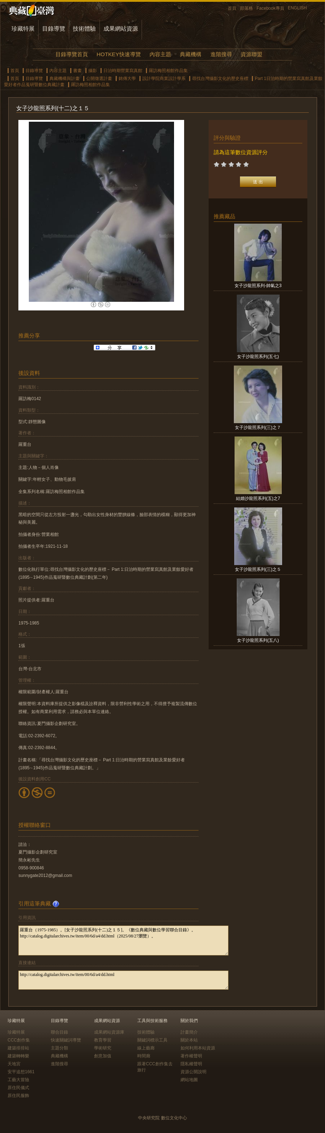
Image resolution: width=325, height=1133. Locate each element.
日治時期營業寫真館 (122, 70)
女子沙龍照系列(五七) (258, 356)
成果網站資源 (120, 29)
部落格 (246, 8)
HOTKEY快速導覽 (119, 54)
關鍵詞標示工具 (152, 1040)
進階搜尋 (221, 54)
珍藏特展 (23, 29)
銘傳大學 (127, 78)
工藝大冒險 (18, 1079)
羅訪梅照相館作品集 (168, 70)
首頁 (232, 8)
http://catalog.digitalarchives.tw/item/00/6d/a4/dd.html (123, 980)
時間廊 (143, 1055)
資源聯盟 (251, 54)
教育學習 (102, 1040)
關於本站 (189, 1040)
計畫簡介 (189, 1032)
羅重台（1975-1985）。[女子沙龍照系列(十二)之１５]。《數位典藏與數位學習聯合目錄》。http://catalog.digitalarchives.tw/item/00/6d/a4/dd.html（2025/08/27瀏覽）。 (123, 940)
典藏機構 (190, 54)
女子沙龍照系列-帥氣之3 (258, 285)
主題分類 (59, 1048)
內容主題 (160, 54)
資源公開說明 (193, 1071)
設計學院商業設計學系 (164, 78)
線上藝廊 (146, 1048)
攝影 (92, 70)
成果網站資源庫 (109, 1032)
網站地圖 (189, 1079)
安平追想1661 (21, 1071)
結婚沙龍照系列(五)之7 (258, 498)
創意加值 (102, 1055)
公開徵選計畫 (99, 78)
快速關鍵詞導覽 (66, 1040)
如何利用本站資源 (198, 1048)
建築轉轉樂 (18, 1055)
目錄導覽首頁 (71, 54)
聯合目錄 (59, 1032)
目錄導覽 (53, 29)
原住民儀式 (18, 1087)
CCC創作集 (19, 1040)
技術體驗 (84, 29)
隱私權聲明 (191, 1063)
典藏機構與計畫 (64, 78)
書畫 (77, 70)
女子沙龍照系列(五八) (258, 640)
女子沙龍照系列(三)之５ (258, 569)
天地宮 (14, 1063)
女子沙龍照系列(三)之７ (258, 427)
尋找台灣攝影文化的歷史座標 (220, 78)
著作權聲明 (191, 1055)
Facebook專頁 (270, 8)
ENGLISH (297, 7)
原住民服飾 (18, 1095)
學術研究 (102, 1048)
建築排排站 (18, 1048)
